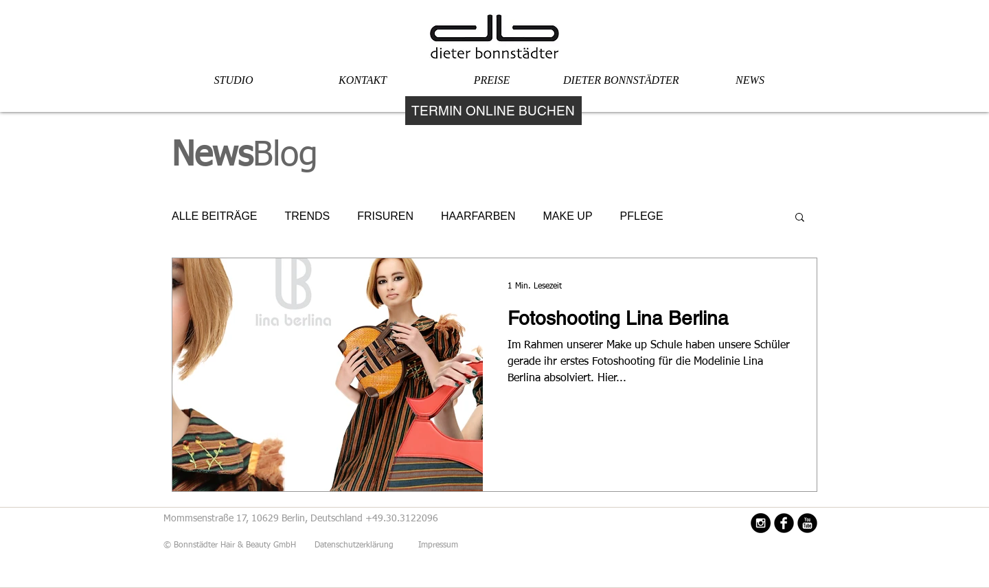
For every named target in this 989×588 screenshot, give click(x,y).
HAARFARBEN (478, 216)
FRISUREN (385, 216)
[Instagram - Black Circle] (761, 523)
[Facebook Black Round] (784, 523)
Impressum (438, 545)
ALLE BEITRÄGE (215, 216)
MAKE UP (568, 216)
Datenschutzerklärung (355, 545)
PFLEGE (641, 216)
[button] (799, 218)
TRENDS (307, 216)
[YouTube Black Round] (807, 523)
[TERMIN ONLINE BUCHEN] (493, 110)
